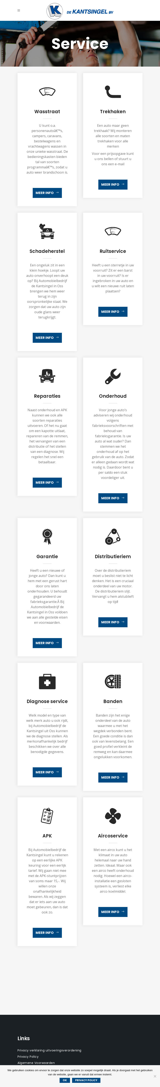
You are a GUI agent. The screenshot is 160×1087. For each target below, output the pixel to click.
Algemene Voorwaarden (36, 1063)
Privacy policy (86, 1080)
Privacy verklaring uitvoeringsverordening (49, 1050)
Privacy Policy (28, 1056)
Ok (65, 1080)
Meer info (47, 192)
